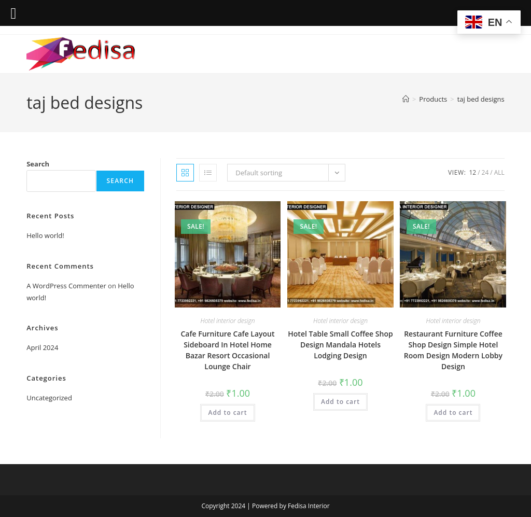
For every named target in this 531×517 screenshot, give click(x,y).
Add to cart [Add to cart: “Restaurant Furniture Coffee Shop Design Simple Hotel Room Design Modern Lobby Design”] (453, 412)
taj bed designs (481, 99)
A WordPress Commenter (66, 285)
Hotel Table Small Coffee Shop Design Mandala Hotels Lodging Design (340, 344)
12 (472, 172)
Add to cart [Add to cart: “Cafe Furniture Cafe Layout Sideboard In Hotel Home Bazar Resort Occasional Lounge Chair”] (227, 412)
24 (485, 172)
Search (37, 164)
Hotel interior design (228, 320)
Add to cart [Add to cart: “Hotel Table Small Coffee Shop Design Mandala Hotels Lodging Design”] (340, 401)
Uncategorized (49, 397)
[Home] (405, 99)
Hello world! (45, 235)
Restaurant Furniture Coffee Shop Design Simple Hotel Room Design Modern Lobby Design (453, 350)
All (499, 172)
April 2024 (42, 347)
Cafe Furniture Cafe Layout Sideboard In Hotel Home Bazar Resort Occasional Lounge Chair (227, 350)
